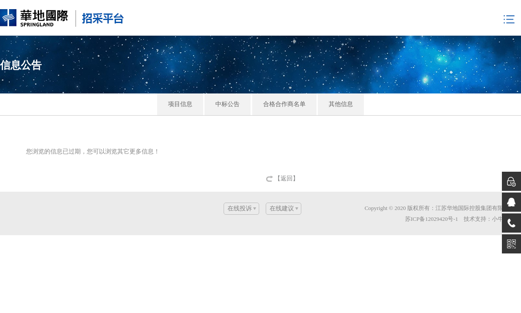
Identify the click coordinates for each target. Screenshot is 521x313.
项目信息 (180, 104)
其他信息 (341, 104)
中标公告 (227, 104)
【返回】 (286, 178)
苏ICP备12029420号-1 (431, 219)
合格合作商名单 (284, 104)
